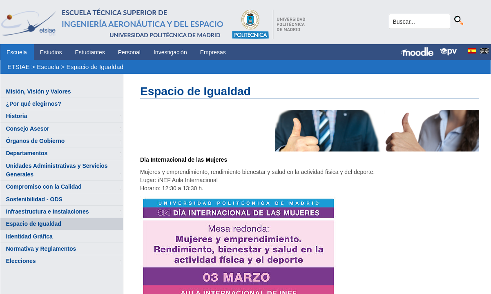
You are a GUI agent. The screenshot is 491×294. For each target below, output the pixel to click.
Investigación (170, 52)
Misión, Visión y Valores (38, 91)
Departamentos (26, 153)
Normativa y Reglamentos (41, 248)
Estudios (51, 52)
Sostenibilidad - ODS (34, 199)
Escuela (17, 52)
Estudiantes (90, 52)
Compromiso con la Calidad (43, 186)
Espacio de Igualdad (95, 66)
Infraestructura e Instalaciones (47, 211)
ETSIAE (18, 66)
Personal (129, 52)
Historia (16, 116)
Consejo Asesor (27, 128)
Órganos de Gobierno (35, 141)
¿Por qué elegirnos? (33, 103)
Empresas (213, 52)
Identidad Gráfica (29, 236)
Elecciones (21, 261)
